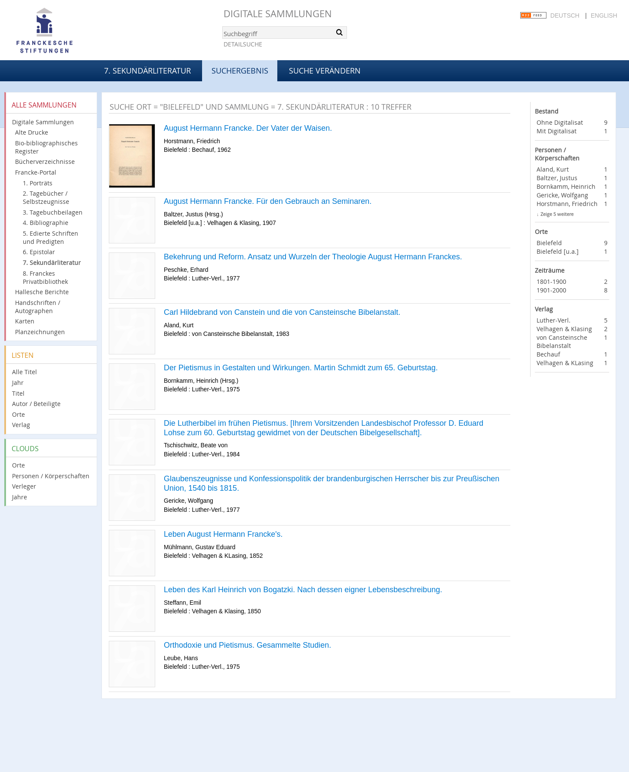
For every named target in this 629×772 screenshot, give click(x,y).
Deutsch (565, 15)
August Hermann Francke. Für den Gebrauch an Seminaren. (267, 201)
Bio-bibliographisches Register (46, 147)
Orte (18, 414)
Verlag (21, 425)
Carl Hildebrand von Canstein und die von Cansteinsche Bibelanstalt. (282, 312)
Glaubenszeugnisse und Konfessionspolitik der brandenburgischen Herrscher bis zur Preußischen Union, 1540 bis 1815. (331, 483)
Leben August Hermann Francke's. (223, 534)
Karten (24, 321)
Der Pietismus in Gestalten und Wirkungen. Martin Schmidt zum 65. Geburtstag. (301, 367)
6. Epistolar (39, 252)
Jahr (18, 382)
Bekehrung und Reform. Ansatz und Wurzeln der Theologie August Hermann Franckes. (313, 256)
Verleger (24, 486)
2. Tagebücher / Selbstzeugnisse (46, 197)
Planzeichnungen (40, 332)
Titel (18, 393)
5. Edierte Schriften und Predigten (50, 237)
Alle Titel (24, 372)
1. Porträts (37, 183)
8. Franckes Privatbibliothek (45, 277)
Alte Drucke (31, 132)
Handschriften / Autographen (37, 306)
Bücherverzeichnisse (45, 161)
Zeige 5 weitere (557, 214)
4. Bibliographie (45, 222)
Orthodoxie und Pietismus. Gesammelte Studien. (247, 645)
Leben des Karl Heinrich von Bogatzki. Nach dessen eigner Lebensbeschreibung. (303, 589)
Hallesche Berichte (42, 292)
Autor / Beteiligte (36, 404)
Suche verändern (325, 70)
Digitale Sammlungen (278, 13)
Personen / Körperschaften (50, 476)
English (604, 15)
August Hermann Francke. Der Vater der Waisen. (248, 128)
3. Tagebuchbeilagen (53, 212)
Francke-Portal (35, 172)
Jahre (19, 497)
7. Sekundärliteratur (147, 70)
